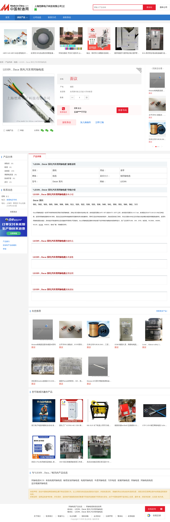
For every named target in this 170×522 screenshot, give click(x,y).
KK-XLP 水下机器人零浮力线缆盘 (99, 425)
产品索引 (6, 241)
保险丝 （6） (9, 163)
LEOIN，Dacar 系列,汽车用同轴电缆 (89, 509)
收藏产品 (8, 130)
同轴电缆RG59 (37, 480)
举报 (20, 130)
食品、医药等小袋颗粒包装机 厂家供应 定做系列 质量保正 (108, 53)
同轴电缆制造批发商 (93, 507)
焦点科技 (88, 519)
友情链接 (131, 516)
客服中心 (61, 516)
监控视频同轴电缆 (39, 483)
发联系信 (66, 122)
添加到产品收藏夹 (10, 245)
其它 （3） (8, 182)
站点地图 (73, 516)
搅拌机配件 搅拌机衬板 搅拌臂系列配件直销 (131, 53)
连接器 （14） (9, 171)
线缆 (15, 62)
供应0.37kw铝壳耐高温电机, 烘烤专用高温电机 (49, 462)
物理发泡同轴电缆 (71, 480)
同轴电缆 (135, 480)
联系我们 (49, 516)
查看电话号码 (12, 200)
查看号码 (122, 110)
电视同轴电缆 (87, 480)
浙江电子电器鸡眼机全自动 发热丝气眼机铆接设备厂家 (52, 425)
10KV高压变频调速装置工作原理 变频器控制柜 (77, 462)
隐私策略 (85, 516)
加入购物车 (85, 122)
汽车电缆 (112, 480)
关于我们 (37, 516)
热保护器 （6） (10, 178)
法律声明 (109, 516)
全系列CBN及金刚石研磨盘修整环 (44, 53)
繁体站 (120, 516)
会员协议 (97, 516)
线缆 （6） (8, 167)
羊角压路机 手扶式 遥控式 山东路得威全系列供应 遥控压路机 (82, 53)
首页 (1, 62)
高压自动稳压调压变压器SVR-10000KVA (102, 462)
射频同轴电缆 (124, 480)
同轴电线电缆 (147, 480)
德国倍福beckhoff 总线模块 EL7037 (128, 425)
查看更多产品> (162, 311)
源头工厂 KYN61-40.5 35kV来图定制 (73, 425)
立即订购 (99, 122)
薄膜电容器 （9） (11, 175)
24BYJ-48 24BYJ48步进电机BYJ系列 (16, 53)
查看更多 (13, 212)
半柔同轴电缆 (100, 480)
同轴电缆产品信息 (75, 507)
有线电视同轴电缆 (54, 480)
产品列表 (8, 62)
